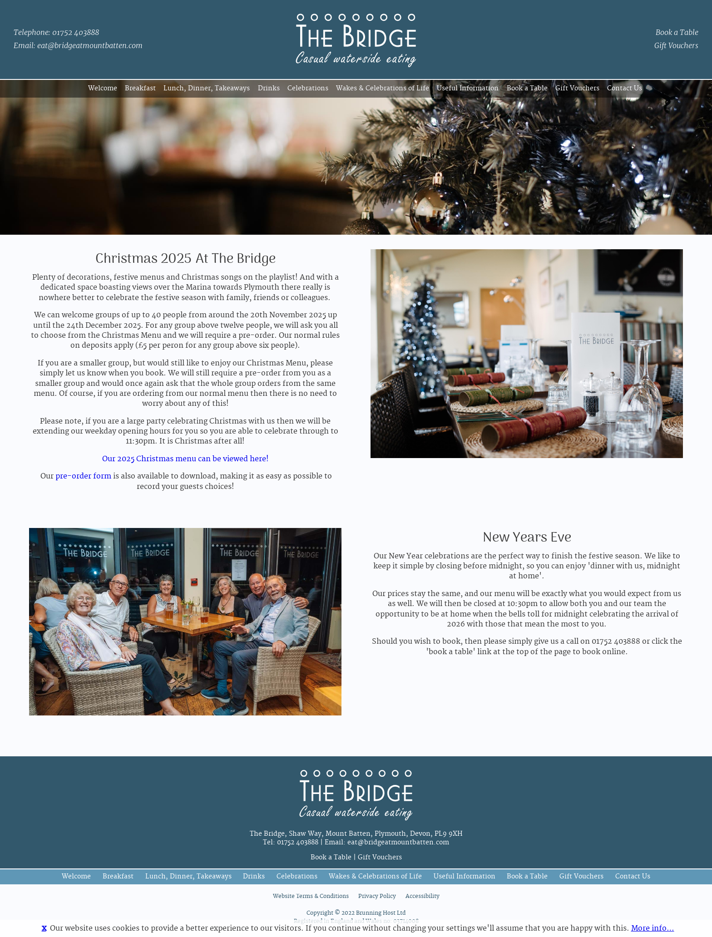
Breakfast (140, 88)
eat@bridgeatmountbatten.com (90, 45)
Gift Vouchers (676, 45)
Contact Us (624, 88)
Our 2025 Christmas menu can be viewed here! (185, 459)
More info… (652, 928)
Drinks (269, 88)
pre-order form (83, 476)
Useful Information (468, 88)
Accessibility (422, 896)
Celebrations (307, 88)
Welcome (102, 88)
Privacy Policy (377, 896)
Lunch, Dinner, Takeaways (206, 88)
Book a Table (677, 32)
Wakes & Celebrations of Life (382, 88)
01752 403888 (75, 32)
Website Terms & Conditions (311, 896)
